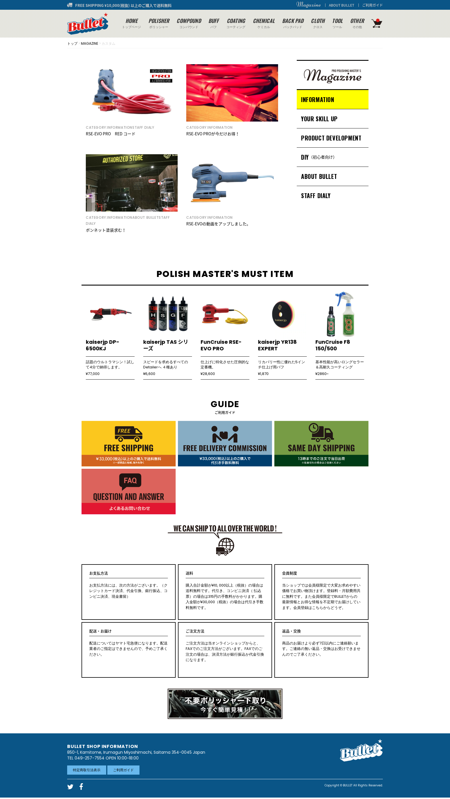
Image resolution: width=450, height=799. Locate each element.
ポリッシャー (158, 23)
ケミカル (264, 23)
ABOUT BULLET (341, 5)
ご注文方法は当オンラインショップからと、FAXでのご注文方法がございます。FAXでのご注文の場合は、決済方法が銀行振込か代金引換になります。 (225, 645)
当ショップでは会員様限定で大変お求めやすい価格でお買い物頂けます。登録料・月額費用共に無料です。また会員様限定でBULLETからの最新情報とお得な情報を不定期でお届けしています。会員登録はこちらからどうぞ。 (321, 590)
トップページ (131, 23)
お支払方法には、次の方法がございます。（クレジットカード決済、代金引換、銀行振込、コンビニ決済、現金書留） (128, 585)
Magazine (308, 4)
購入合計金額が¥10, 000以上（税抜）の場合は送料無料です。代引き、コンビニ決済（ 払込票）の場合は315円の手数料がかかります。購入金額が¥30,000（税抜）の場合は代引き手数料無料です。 (225, 590)
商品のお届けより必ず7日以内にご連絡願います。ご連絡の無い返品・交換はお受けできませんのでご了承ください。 (321, 642)
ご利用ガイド (372, 5)
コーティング (235, 23)
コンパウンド (188, 23)
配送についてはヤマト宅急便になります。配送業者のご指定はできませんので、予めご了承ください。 (128, 642)
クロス (318, 23)
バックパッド (292, 23)
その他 (357, 23)
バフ (213, 23)
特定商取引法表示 (86, 769)
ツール (337, 23)
